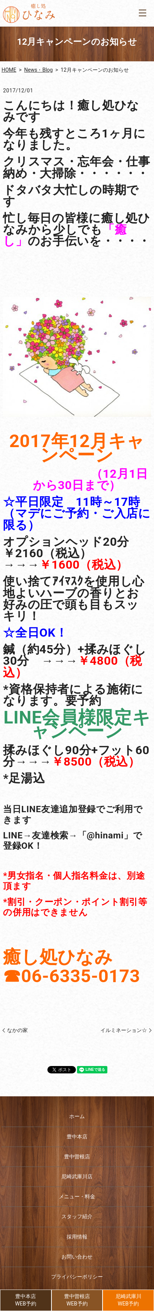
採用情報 (77, 1237)
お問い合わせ (77, 1257)
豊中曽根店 (77, 1157)
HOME (8, 70)
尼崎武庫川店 (77, 1176)
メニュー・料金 (77, 1196)
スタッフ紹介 (77, 1216)
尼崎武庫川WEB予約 (128, 1300)
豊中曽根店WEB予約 (77, 1300)
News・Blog (38, 70)
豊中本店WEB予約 (25, 1300)
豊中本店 (77, 1137)
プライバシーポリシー (77, 1277)
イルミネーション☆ (123, 1030)
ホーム (77, 1116)
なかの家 (17, 1030)
